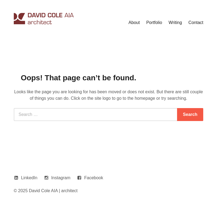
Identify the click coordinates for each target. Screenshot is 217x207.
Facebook (93, 177)
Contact (195, 22)
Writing (175, 22)
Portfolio (154, 22)
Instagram (60, 177)
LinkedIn (29, 177)
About (134, 22)
